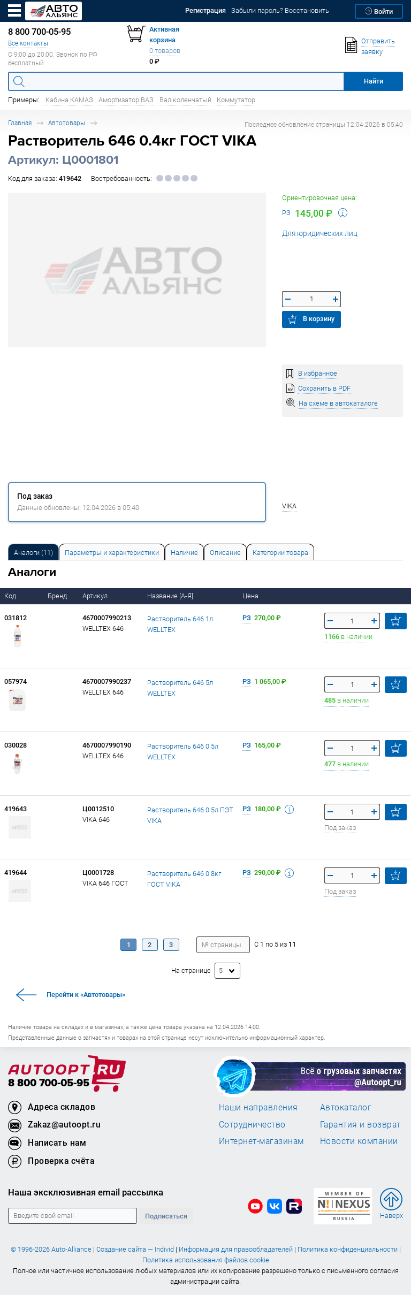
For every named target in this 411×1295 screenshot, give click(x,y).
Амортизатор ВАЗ (126, 99)
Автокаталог (346, 1107)
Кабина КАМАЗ (69, 99)
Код (11, 595)
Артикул (95, 595)
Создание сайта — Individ (135, 1249)
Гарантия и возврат (360, 1124)
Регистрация (205, 10)
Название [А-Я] (171, 595)
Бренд (58, 595)
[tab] (33, 552)
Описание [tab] (225, 552)
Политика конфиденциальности (348, 1249)
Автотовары (66, 123)
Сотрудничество (252, 1124)
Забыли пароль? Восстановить (280, 10)
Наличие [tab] (184, 552)
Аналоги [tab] (33, 552)
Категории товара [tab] (280, 552)
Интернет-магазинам (261, 1141)
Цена (251, 595)
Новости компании (359, 1141)
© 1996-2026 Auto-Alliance (51, 1249)
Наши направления (258, 1107)
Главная (20, 123)
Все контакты (28, 43)
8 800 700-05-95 (48, 1083)
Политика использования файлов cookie (205, 1259)
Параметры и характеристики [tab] (112, 552)
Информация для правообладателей (236, 1249)
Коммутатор (236, 99)
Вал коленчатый (185, 99)
